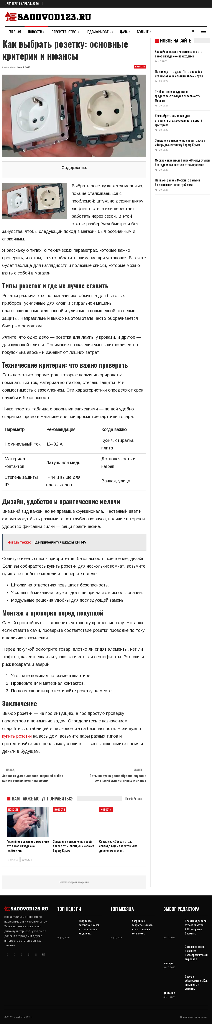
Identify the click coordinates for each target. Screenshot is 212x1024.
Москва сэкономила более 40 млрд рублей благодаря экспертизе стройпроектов (182, 162)
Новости (35, 31)
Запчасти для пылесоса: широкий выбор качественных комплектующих (32, 777)
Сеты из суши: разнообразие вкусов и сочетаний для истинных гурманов (118, 777)
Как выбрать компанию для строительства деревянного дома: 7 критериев (178, 120)
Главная (14, 31)
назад (13, 859)
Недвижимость (98, 31)
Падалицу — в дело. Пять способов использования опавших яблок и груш (179, 73)
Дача (124, 31)
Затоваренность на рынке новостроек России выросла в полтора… (185, 954)
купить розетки (17, 736)
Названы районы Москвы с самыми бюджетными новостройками (177, 182)
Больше (143, 31)
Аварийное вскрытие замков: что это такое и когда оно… (89, 926)
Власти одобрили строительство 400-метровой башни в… (196, 926)
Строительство (63, 31)
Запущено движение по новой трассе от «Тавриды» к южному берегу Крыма (181, 142)
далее (27, 859)
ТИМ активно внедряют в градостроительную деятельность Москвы (177, 96)
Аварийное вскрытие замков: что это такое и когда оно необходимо (178, 53)
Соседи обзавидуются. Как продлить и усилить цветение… (185, 984)
